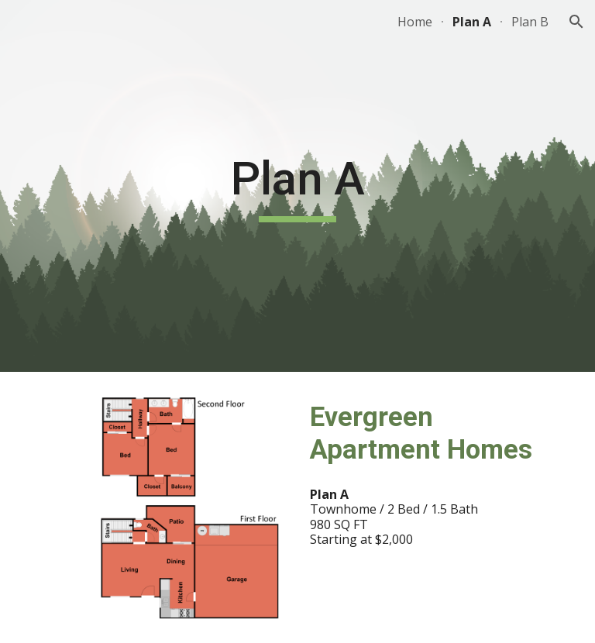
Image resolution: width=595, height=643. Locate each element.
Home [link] (414, 21)
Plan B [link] (530, 21)
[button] (576, 21)
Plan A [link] (471, 21)
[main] (297, 186)
